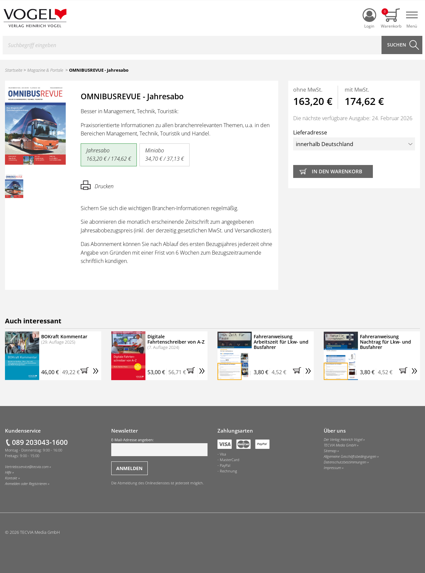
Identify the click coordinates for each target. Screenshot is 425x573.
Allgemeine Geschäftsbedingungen (350, 456)
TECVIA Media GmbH (340, 445)
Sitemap (330, 451)
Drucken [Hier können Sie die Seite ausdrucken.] (97, 185)
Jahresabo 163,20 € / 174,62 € (108, 155)
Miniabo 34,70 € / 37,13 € (164, 155)
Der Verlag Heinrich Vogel (343, 439)
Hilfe (8, 472)
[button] (85, 372)
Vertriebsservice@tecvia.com (26, 466)
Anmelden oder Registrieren (26, 483)
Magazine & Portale (45, 70)
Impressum (332, 467)
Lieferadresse (354, 139)
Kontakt (11, 478)
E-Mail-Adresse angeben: (159, 447)
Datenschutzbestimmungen (345, 462)
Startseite (13, 70)
